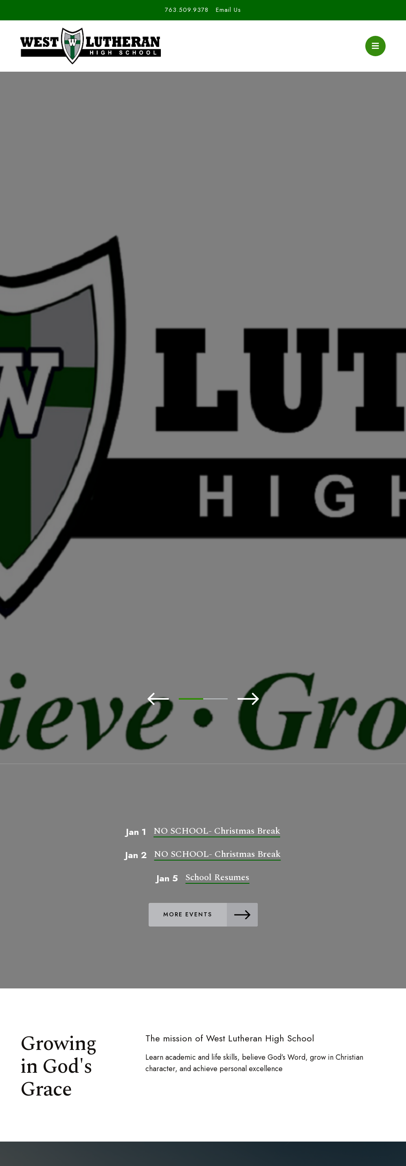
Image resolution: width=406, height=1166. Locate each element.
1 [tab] (191, 699)
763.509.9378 (186, 9)
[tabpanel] (203, 442)
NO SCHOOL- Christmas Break (217, 831)
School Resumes (217, 877)
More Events (210, 915)
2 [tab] (215, 698)
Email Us (228, 9)
